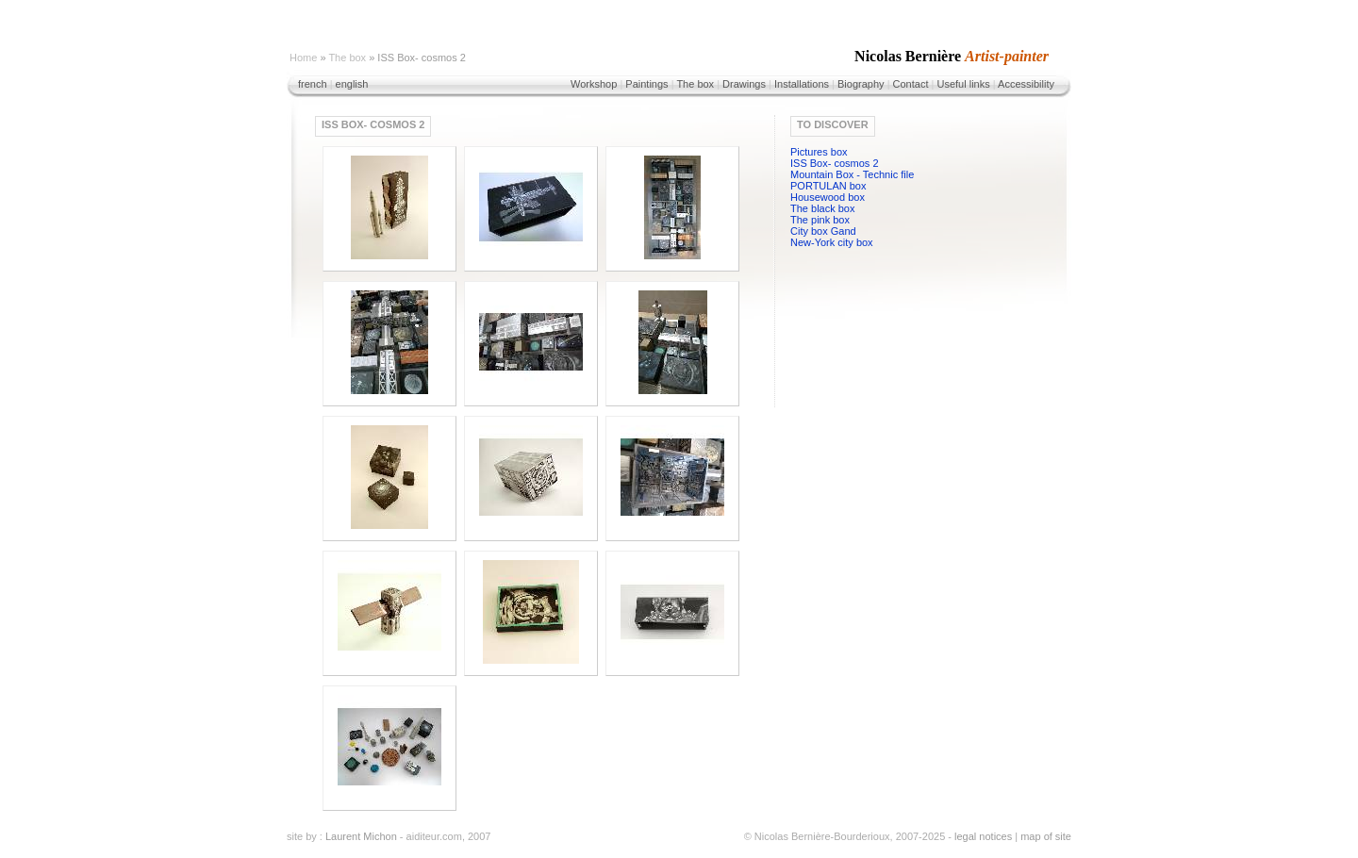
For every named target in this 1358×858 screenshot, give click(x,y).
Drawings (744, 84)
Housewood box (827, 197)
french (312, 84)
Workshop (594, 84)
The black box (822, 208)
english (352, 84)
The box (347, 57)
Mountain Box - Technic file (852, 174)
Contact (911, 84)
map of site (1045, 836)
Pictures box (819, 151)
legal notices (983, 836)
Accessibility (1026, 84)
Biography (861, 84)
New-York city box (831, 242)
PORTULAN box (828, 185)
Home (303, 57)
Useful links (962, 84)
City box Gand (823, 231)
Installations (801, 84)
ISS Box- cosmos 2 (834, 163)
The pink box (820, 219)
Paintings (646, 84)
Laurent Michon (361, 836)
